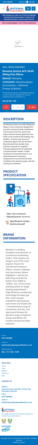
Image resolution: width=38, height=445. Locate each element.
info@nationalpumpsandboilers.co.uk (17, 345)
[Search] (34, 9)
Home (4, 366)
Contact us (5, 373)
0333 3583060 (8, 2)
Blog (3, 376)
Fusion (23, 442)
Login (3, 368)
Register (4, 371)
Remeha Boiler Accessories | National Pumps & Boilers (17, 85)
